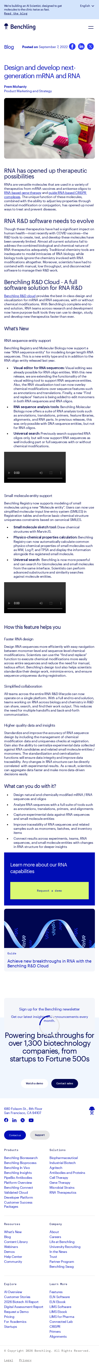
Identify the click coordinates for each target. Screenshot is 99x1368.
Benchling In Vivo (17, 1168)
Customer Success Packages (18, 1204)
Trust (53, 1256)
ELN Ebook (58, 1302)
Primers (55, 1331)
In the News (58, 1252)
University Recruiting (65, 1247)
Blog (9, 47)
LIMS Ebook (58, 1312)
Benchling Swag (62, 1266)
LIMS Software (60, 1307)
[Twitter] (90, 47)
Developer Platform (18, 1197)
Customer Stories (17, 1297)
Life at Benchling (62, 1242)
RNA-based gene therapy (22, 193)
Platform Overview (18, 1182)
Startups (10, 1326)
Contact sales (64, 1083)
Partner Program (62, 1261)
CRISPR (55, 1326)
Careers (55, 1237)
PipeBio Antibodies (18, 1177)
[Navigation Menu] (91, 27)
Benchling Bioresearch (21, 1158)
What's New (13, 1232)
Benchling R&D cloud (20, 296)
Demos (9, 1252)
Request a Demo (16, 1312)
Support (40, 1135)
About (54, 1232)
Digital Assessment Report (23, 1307)
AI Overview (13, 1292)
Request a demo (49, 890)
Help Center (13, 1256)
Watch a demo (34, 1083)
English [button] (85, 5)
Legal (8, 1360)
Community (13, 1261)
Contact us (15, 1135)
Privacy (25, 1360)
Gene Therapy (60, 1182)
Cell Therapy (59, 1177)
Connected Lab (61, 1321)
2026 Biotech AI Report (21, 1302)
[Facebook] (72, 47)
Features (56, 1292)
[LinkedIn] (81, 47)
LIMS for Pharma (62, 1316)
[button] (93, 5)
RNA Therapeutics (63, 1192)
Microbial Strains (62, 1187)
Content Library (16, 1242)
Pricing (9, 1316)
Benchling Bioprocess (20, 1163)
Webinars (11, 1247)
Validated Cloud (16, 1192)
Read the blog (15, 13)
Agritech (56, 1168)
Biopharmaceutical (64, 1158)
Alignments (58, 1336)
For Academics (15, 1321)
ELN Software (60, 1297)
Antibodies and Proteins (67, 1172)
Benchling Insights (18, 1172)
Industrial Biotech (63, 1163)
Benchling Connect (18, 1187)
